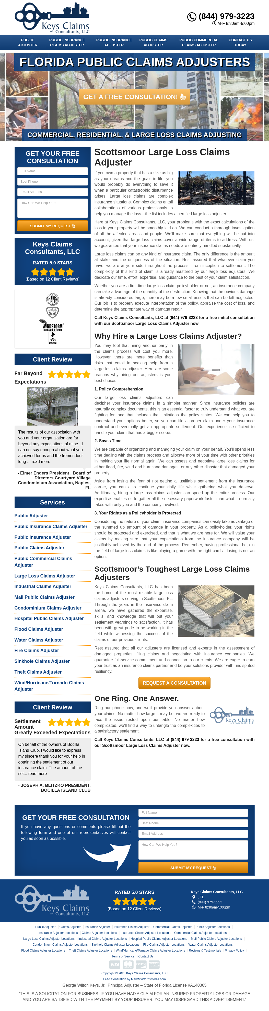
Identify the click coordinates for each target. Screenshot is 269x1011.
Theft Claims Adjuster (38, 672)
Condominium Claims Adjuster (48, 608)
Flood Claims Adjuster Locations (43, 950)
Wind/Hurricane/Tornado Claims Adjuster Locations (150, 950)
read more (41, 461)
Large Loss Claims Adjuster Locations (49, 939)
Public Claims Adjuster (153, 42)
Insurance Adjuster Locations (58, 933)
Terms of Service (123, 956)
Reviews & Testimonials (205, 950)
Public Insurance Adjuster (114, 42)
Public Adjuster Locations (213, 927)
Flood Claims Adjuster (39, 629)
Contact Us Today (240, 42)
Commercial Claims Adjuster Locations (200, 933)
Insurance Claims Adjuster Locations (145, 933)
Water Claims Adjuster (39, 640)
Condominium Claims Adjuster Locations (60, 944)
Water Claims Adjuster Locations (210, 944)
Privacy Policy (234, 950)
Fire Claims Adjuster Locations (163, 944)
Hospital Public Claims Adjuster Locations (159, 939)
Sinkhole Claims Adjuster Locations (115, 944)
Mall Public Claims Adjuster (45, 597)
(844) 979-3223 (221, 16)
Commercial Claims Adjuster (172, 927)
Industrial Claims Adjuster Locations (102, 939)
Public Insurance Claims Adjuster (67, 42)
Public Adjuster (27, 42)
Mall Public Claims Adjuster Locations (216, 939)
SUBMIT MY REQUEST (52, 226)
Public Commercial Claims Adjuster (198, 42)
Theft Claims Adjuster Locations (90, 950)
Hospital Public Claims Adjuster (49, 618)
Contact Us (146, 956)
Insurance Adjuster (97, 927)
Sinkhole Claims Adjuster (42, 661)
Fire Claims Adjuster (37, 650)
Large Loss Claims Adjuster (45, 576)
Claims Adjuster (70, 927)
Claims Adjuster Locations (99, 933)
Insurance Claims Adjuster (131, 927)
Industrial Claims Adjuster (43, 586)
